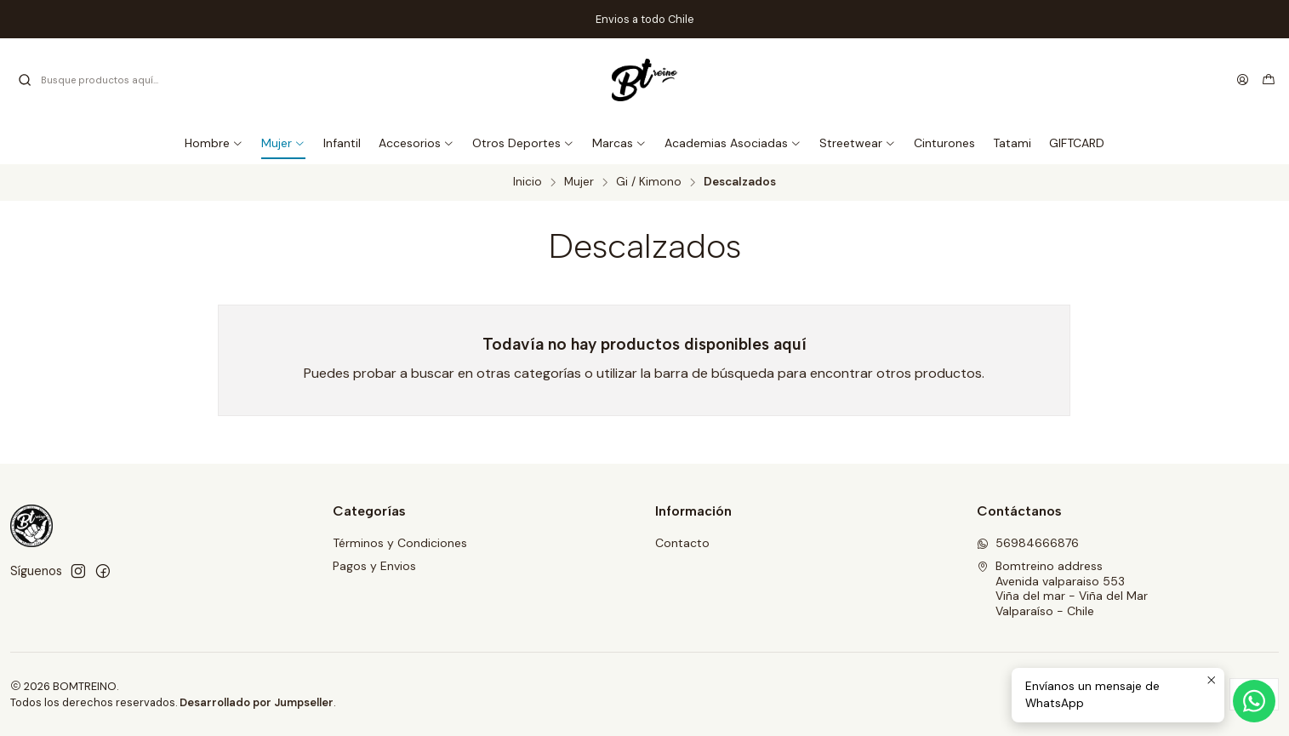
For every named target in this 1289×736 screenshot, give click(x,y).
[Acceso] (1242, 80)
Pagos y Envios (374, 565)
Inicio (527, 182)
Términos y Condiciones (400, 543)
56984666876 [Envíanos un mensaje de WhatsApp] (1028, 543)
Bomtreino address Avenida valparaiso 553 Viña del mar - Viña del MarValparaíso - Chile (1062, 588)
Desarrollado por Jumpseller (257, 702)
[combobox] (103, 80)
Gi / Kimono (649, 182)
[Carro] (1268, 80)
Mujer (579, 182)
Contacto (682, 543)
